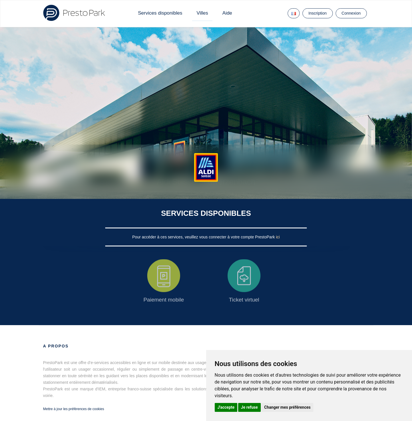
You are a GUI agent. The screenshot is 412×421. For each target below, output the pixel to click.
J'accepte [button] (226, 407)
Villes (202, 13)
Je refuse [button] (249, 407)
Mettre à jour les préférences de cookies (73, 409)
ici (278, 237)
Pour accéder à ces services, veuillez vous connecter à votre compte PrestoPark (204, 237)
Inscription (317, 13)
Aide (227, 13)
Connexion (351, 13)
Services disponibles (160, 13)
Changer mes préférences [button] (287, 407)
